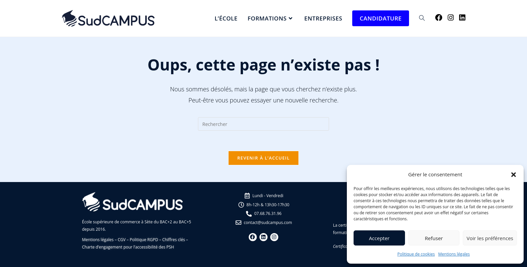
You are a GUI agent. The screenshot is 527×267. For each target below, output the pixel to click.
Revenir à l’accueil (263, 158)
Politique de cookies (416, 254)
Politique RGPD (144, 239)
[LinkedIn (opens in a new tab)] (462, 17)
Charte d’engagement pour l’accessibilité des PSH (128, 247)
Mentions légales (454, 254)
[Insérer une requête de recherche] (263, 124)
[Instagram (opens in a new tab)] (450, 17)
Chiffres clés (173, 239)
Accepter (379, 238)
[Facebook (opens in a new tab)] (439, 17)
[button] (513, 174)
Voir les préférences (490, 238)
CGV (121, 239)
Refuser (434, 238)
